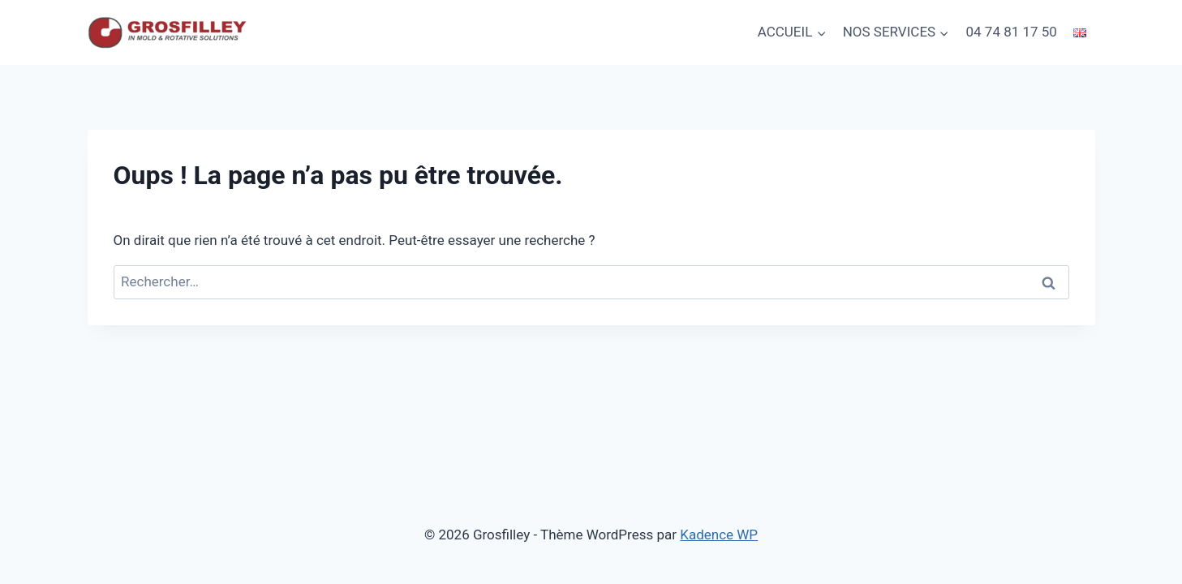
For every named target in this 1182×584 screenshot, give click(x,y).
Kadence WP (719, 534)
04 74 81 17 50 (1011, 32)
